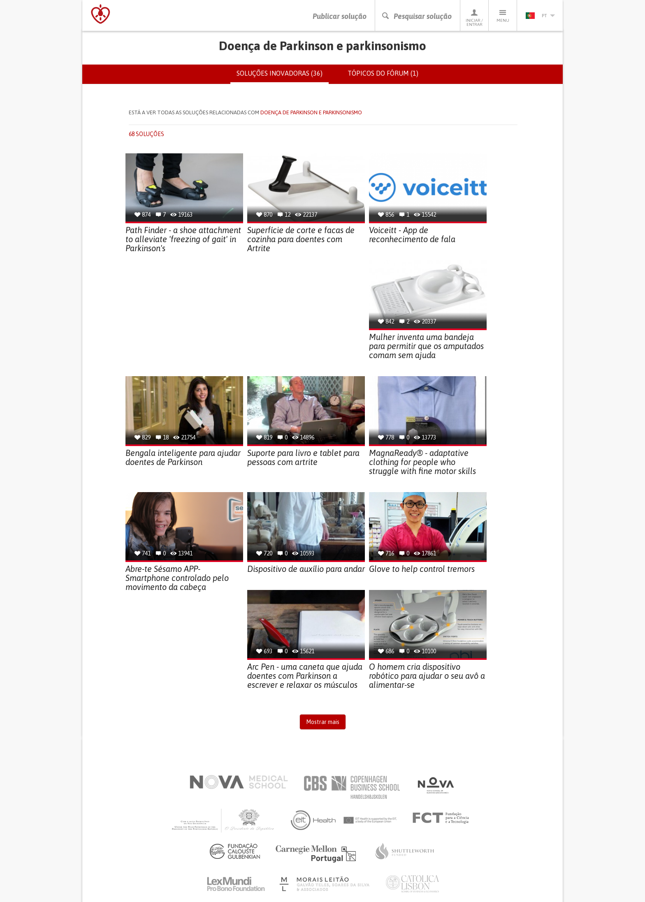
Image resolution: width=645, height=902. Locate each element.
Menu (503, 15)
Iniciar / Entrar (474, 17)
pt (540, 16)
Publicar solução (340, 16)
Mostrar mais (322, 722)
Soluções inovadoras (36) (283, 76)
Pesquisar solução (416, 16)
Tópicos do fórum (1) (383, 73)
